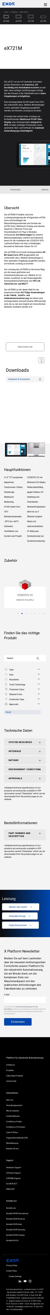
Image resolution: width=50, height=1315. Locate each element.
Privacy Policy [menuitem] (11, 1265)
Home (6, 12)
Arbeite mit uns (12, 1149)
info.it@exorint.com (37, 1304)
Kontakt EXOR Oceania (15, 1235)
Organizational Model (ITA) (17, 1138)
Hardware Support (13, 1167)
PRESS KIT (10, 1189)
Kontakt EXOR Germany (15, 1230)
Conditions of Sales (14, 1122)
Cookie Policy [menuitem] (11, 1271)
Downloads (15, 189)
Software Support (13, 1173)
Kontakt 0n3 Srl (12, 1240)
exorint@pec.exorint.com (24, 1307)
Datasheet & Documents (19, 379)
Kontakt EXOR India (14, 1224)
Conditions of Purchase (15, 1127)
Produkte (10, 1070)
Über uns (9, 1100)
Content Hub (11, 1081)
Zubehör (45, 189)
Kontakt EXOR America (15, 1219)
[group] (25, 587)
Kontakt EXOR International (17, 1213)
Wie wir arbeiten (12, 1111)
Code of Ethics (12, 1132)
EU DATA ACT (11, 1184)
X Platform (14, 12)
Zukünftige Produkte (14, 1076)
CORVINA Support (13, 1178)
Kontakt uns (11, 1208)
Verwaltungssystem (14, 1105)
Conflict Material (12, 1116)
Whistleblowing (12, 1143)
